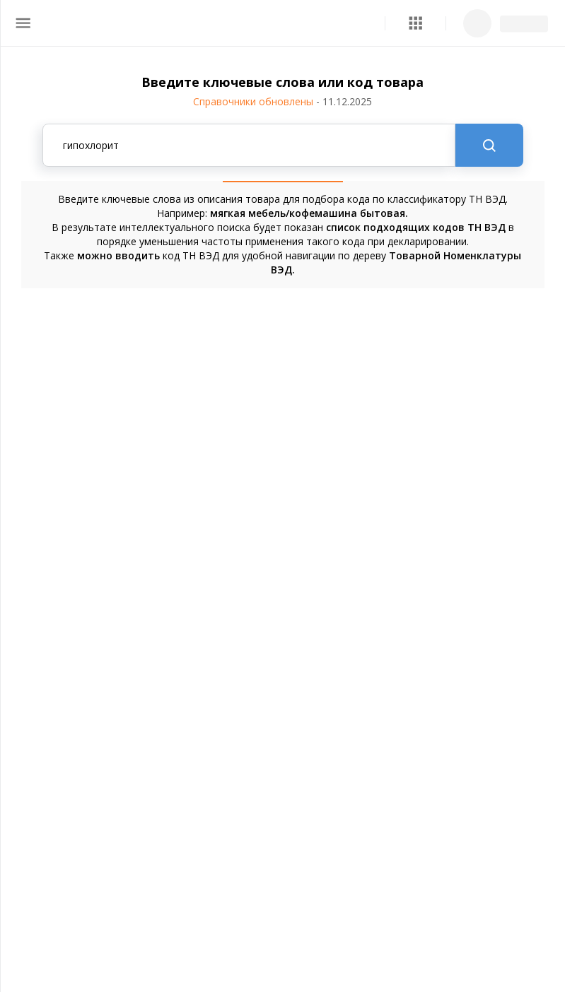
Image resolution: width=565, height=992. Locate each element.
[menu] (23, 23)
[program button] (415, 23)
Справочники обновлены (282, 101)
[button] (415, 23)
